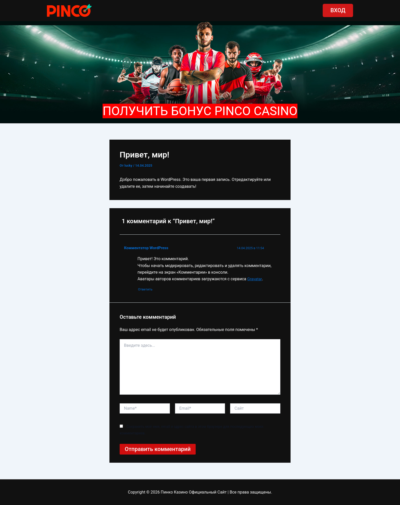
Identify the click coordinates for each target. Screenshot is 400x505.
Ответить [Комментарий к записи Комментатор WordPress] (147, 289)
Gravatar (254, 278)
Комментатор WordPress (147, 248)
